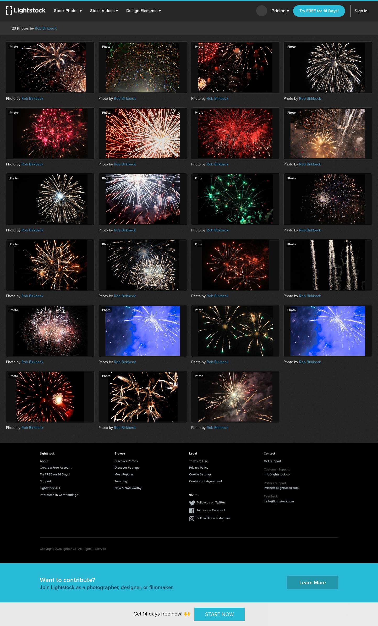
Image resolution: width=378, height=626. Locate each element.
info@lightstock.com (278, 474)
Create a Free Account (56, 467)
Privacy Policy (198, 467)
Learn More (312, 582)
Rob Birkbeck (46, 28)
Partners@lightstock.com (281, 487)
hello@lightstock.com (279, 501)
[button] (68, 10)
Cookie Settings (200, 474)
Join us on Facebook (211, 510)
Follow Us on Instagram (213, 518)
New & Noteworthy (127, 488)
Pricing (280, 11)
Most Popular (123, 474)
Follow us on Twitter (210, 502)
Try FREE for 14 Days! (319, 11)
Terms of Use (198, 461)
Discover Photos (126, 461)
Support (45, 481)
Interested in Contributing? (59, 494)
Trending (120, 481)
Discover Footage (127, 467)
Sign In (361, 11)
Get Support (272, 461)
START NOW (219, 614)
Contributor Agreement (205, 481)
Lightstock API (50, 488)
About (44, 461)
